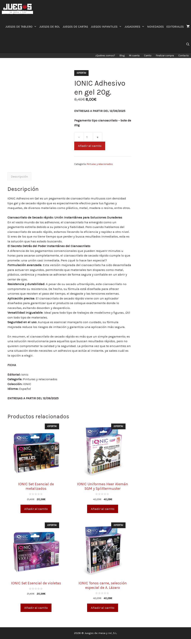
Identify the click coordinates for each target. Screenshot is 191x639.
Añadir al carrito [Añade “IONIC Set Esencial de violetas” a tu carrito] (36, 608)
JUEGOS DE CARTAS (75, 26)
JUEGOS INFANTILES (107, 26)
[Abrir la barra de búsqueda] (187, 44)
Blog (122, 55)
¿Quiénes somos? (105, 55)
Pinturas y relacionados (100, 164)
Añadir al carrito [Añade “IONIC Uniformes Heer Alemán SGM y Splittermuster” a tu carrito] (102, 509)
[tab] (19, 176)
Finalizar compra (165, 55)
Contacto (183, 55)
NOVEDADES (155, 26)
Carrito (147, 55)
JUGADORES (135, 26)
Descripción (19, 176)
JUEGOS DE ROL (49, 26)
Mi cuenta (134, 55)
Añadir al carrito (89, 146)
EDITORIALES (175, 26)
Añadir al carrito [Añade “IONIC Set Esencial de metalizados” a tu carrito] (36, 509)
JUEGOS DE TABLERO (21, 26)
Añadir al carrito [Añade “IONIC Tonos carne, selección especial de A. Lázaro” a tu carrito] (102, 608)
